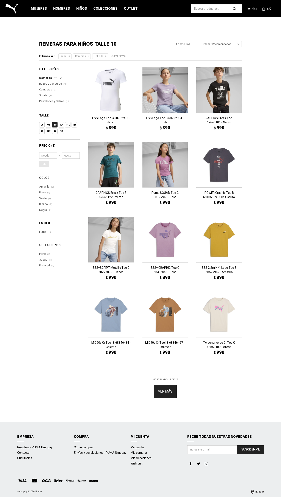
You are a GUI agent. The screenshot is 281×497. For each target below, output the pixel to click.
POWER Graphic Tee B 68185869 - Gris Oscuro (219, 195)
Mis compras (139, 452)
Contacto (23, 452)
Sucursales (24, 458)
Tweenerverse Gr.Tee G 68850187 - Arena (219, 345)
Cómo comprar (84, 447)
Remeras (80, 56)
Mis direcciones (141, 458)
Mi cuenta (137, 447)
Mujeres (39, 8)
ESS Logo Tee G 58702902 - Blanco (111, 120)
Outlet (131, 8)
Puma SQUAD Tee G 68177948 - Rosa (165, 195)
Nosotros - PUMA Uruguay (34, 447)
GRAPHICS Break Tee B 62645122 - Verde (111, 195)
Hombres (61, 8)
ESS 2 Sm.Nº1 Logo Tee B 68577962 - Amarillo (219, 270)
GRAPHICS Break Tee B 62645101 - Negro (219, 120)
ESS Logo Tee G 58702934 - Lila (165, 120)
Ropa (64, 56)
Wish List (136, 463)
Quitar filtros (118, 56)
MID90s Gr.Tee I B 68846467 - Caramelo (165, 345)
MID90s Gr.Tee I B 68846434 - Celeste (111, 345)
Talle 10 (98, 56)
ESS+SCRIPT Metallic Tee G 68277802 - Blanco (111, 270)
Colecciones (105, 8)
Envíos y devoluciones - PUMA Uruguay (100, 452)
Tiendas (251, 8)
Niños (81, 8)
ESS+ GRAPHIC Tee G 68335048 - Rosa (165, 270)
